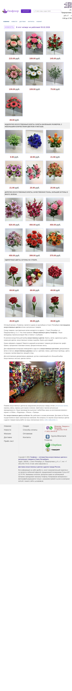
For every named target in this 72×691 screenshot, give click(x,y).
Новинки (6, 21)
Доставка (22, 21)
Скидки (26, 426)
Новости (14, 21)
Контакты (31, 21)
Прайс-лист (9, 441)
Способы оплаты (30, 430)
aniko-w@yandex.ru (51, 420)
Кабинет (39, 21)
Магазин (7, 434)
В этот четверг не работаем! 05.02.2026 (33, 27)
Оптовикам (27, 434)
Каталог (26, 11)
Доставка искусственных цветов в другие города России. (39, 467)
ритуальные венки (61, 405)
